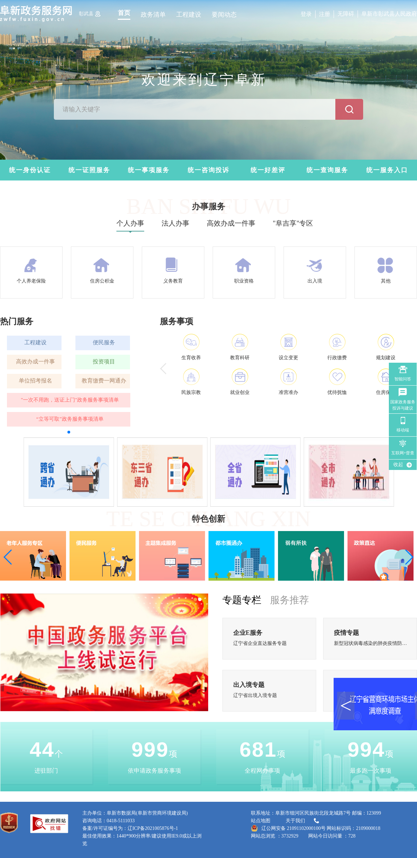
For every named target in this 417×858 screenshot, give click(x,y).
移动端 (402, 430)
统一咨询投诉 (208, 170)
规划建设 (385, 357)
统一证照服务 (89, 170)
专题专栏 (241, 600)
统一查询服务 (327, 170)
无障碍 (345, 14)
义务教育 (173, 281)
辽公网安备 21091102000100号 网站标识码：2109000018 (315, 828)
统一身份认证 (30, 170)
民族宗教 (191, 392)
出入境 (315, 281)
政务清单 (153, 14)
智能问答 (402, 379)
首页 (124, 12)
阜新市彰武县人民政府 (389, 14)
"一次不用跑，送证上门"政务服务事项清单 (70, 400)
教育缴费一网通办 (104, 381)
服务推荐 (289, 600)
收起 (398, 464)
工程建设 (188, 14)
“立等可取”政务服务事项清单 (69, 419)
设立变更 (288, 357)
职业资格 (244, 281)
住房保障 (385, 392)
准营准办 (288, 392)
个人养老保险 (31, 281)
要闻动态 (224, 14)
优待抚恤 (337, 392)
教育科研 (240, 357)
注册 (324, 14)
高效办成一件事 (35, 361)
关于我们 (303, 821)
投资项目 (104, 361)
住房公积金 (102, 281)
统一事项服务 (149, 170)
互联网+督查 (403, 453)
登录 (306, 14)
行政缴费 (337, 357)
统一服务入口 (387, 170)
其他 (386, 281)
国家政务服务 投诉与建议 (402, 405)
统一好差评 (268, 170)
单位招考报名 (35, 381)
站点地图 (260, 820)
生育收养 (191, 357)
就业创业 (240, 392)
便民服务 (104, 342)
